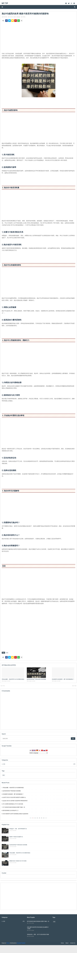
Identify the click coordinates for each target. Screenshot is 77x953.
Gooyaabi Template (21, 942)
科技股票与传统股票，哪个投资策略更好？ (13, 793)
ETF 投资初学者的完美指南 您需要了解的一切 (14, 806)
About (67, 942)
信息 (19, 17)
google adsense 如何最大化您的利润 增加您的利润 (15, 800)
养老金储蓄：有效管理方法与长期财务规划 (13, 787)
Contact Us (72, 942)
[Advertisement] (38, 37)
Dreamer (5, 16)
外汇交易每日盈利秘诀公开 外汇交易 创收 (13, 803)
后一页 (3, 685)
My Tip (5, 3)
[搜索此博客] (36, 738)
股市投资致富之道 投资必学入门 (10, 810)
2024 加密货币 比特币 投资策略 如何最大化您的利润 (15, 813)
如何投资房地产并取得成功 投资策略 (12, 790)
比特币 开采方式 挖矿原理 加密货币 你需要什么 (14, 797)
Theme (7, 942)
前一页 (74, 685)
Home (62, 942)
